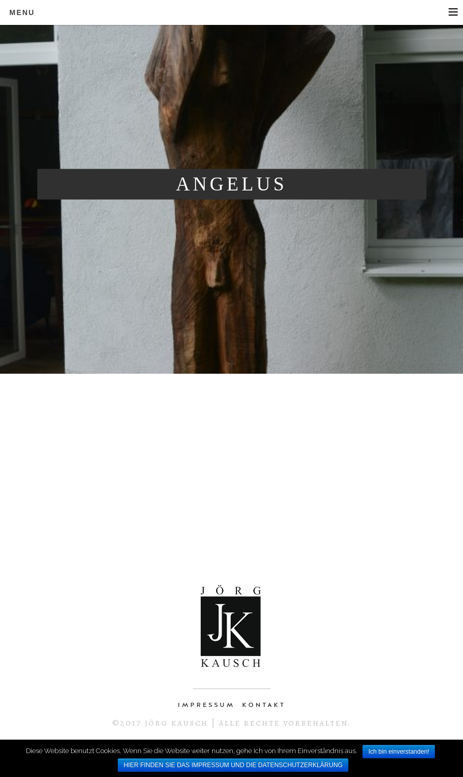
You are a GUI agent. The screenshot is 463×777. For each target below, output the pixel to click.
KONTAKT (264, 705)
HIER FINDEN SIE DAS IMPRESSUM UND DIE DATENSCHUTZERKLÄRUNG (233, 765)
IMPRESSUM (206, 705)
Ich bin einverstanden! (398, 751)
